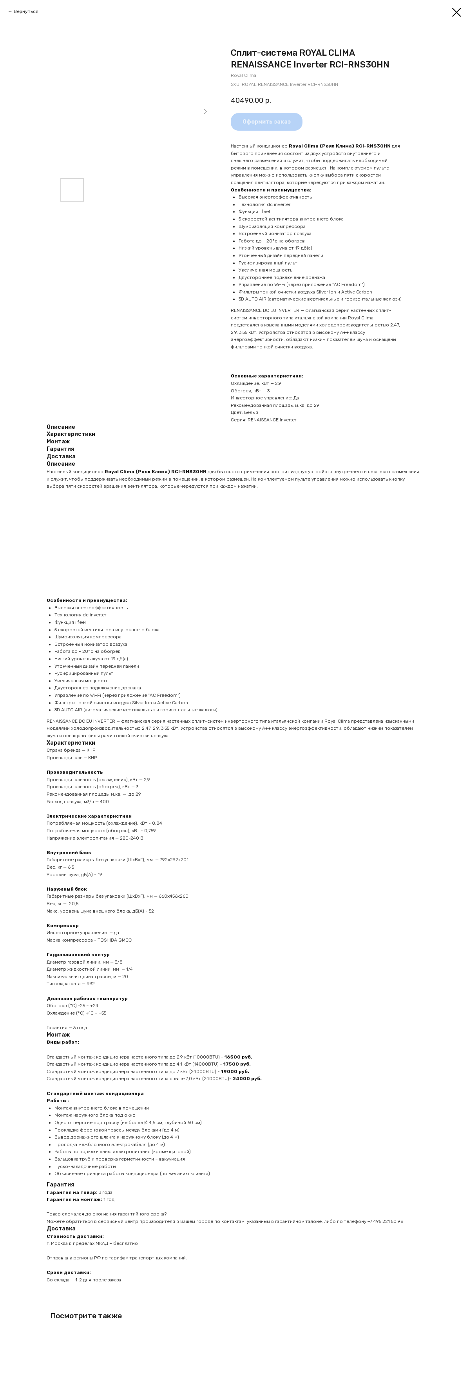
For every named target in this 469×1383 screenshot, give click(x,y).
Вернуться (26, 11)
